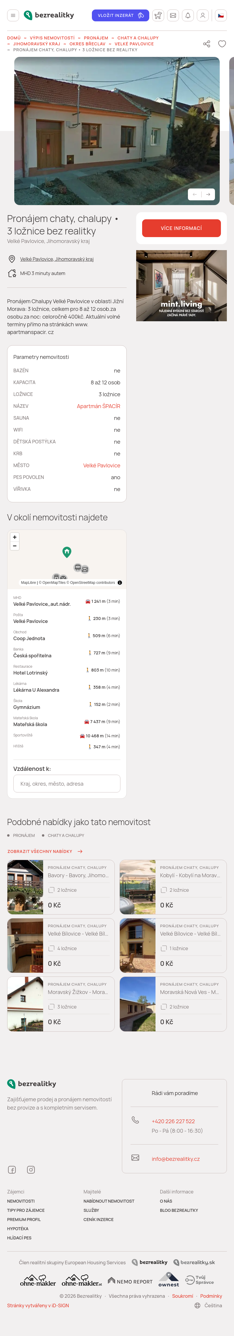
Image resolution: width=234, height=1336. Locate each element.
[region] (66, 559)
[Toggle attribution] (119, 582)
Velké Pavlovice (134, 44)
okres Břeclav (88, 44)
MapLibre (107, 583)
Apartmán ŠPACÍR (98, 406)
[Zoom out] (14, 545)
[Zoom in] (14, 537)
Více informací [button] (181, 228)
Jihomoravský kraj (36, 44)
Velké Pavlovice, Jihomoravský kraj (57, 259)
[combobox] (66, 783)
